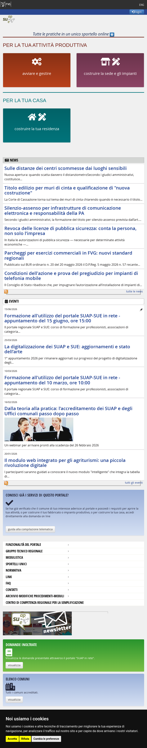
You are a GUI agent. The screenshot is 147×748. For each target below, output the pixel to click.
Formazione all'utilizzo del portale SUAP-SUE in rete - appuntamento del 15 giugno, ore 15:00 (62, 318)
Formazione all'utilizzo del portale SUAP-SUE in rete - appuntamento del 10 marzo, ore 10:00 (62, 380)
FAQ (8, 583)
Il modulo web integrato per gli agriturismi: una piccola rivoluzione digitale (65, 462)
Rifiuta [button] (25, 738)
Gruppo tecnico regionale (24, 551)
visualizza (14, 665)
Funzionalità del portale (23, 544)
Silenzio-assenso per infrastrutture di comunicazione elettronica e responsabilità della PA (62, 210)
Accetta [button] (12, 738)
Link (9, 577)
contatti (12, 589)
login (137, 12)
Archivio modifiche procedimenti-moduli (35, 596)
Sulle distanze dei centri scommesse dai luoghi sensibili (65, 168)
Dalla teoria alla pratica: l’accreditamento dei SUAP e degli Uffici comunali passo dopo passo (68, 410)
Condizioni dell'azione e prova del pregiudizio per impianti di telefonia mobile (71, 275)
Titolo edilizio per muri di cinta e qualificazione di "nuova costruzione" (67, 190)
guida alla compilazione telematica (30, 529)
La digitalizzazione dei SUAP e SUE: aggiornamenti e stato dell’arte (67, 349)
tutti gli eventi (134, 482)
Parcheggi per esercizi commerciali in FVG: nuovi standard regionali (68, 255)
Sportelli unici (16, 564)
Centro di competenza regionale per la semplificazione (45, 602)
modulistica (14, 557)
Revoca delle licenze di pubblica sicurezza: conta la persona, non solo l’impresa (70, 230)
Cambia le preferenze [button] (46, 738)
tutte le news (134, 291)
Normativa (13, 570)
